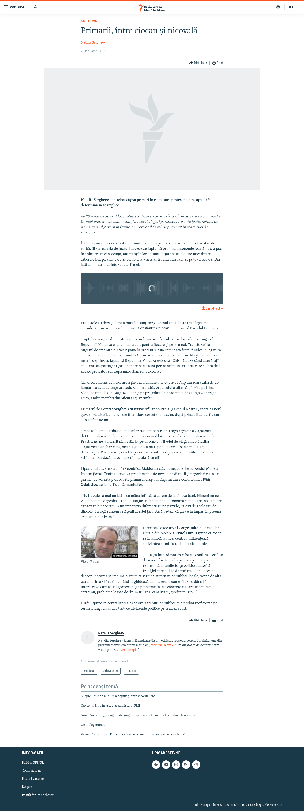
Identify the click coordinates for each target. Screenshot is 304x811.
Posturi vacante (33, 779)
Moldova (89, 21)
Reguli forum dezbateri (38, 795)
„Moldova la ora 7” (162, 645)
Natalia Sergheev (93, 42)
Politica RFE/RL (33, 763)
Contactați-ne (32, 771)
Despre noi (29, 787)
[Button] (198, 63)
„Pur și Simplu (127, 650)
